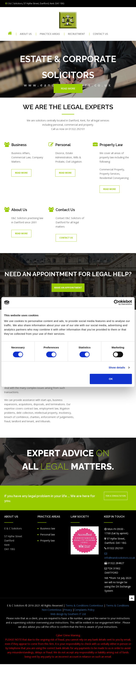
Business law (47, 548)
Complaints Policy (84, 629)
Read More (21, 173)
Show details (117, 367)
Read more (68, 88)
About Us (26, 34)
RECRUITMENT (76, 34)
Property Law (111, 145)
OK (111, 378)
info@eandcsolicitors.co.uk (119, 575)
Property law (47, 560)
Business (19, 145)
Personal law (47, 554)
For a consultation (116, 515)
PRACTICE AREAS (50, 34)
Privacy (68, 629)
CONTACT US (100, 34)
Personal (63, 145)
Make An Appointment (68, 288)
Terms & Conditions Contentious (84, 625)
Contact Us (65, 210)
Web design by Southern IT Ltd (68, 634)
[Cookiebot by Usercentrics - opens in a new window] (116, 302)
